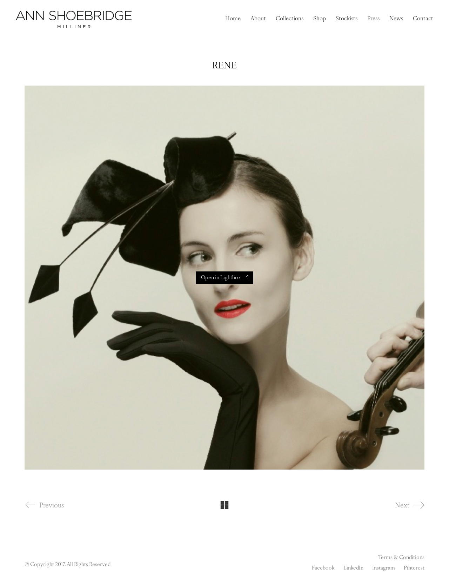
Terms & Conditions (401, 557)
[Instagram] (383, 568)
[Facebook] (323, 568)
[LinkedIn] (353, 568)
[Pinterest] (414, 568)
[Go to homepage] (74, 19)
